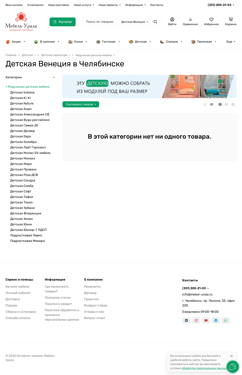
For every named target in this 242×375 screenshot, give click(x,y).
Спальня (169, 41)
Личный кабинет (18, 293)
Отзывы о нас (94, 312)
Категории (14, 77)
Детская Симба (21, 186)
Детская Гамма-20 (24, 125)
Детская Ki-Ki (20, 98)
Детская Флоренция (25, 213)
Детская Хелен (21, 219)
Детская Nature (22, 103)
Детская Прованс (23, 169)
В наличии (44, 41)
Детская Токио (21, 202)
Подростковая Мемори (27, 241)
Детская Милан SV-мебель (30, 153)
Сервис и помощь (19, 279)
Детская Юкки (21, 224)
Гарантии (91, 299)
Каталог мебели (17, 286)
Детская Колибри (23, 142)
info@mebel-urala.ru (197, 294)
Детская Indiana (22, 92)
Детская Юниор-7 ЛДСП (28, 230)
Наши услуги (82, 5)
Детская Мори (21, 164)
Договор (90, 293)
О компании (35, 5)
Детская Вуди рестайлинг (30, 120)
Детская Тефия (21, 197)
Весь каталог (14, 5)
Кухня (75, 41)
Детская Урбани (22, 208)
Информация (134, 5)
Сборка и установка (21, 312)
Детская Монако (22, 158)
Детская (138, 41)
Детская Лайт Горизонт (28, 147)
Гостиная (105, 41)
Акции (13, 41)
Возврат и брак (95, 305)
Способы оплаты (18, 318)
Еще (229, 41)
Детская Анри (21, 109)
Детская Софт (20, 191)
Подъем (11, 305)
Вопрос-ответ (94, 318)
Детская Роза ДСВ (24, 175)
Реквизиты (92, 286)
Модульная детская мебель (29, 87)
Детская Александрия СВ (29, 114)
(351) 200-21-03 (219, 5)
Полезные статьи (58, 297)
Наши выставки (58, 5)
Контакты (156, 5)
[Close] (231, 356)
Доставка (13, 299)
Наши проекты (108, 5)
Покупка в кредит (58, 304)
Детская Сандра (22, 180)
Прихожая (201, 41)
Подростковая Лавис (26, 235)
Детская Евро (20, 136)
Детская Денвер (22, 131)
